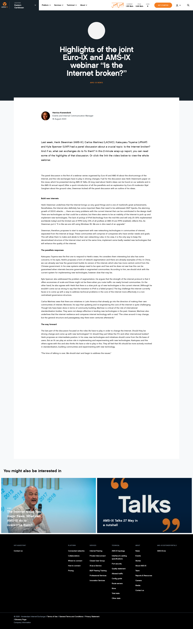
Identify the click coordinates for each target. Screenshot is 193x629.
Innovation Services (97, 580)
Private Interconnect (97, 556)
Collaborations (73, 556)
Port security (117, 564)
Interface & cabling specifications (119, 557)
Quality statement (118, 569)
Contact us (18, 551)
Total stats (116, 593)
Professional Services (98, 575)
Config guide (117, 578)
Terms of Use (52, 616)
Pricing (71, 571)
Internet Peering (96, 551)
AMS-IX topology (118, 551)
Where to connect (75, 561)
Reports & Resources (143, 575)
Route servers (117, 583)
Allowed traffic (117, 573)
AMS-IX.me (161, 551)
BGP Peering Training (98, 571)
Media (137, 585)
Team (137, 571)
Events (138, 556)
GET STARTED (163, 5)
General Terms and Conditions (71, 616)
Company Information (22, 622)
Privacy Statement (92, 616)
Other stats (116, 598)
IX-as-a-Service (95, 566)
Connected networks (76, 551)
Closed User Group (97, 561)
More (114, 588)
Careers (138, 580)
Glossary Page (20, 619)
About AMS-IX (140, 566)
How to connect (74, 566)
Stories (138, 561)
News (137, 551)
